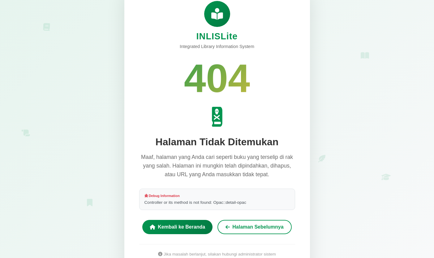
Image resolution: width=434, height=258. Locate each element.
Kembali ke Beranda (177, 227)
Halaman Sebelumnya (254, 227)
